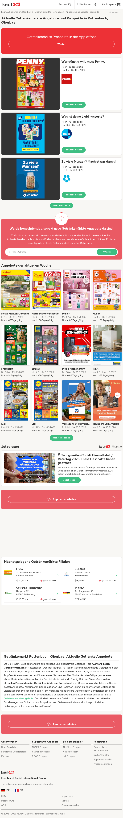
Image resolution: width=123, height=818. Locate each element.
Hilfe (3, 796)
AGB (3, 805)
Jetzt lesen (69, 480)
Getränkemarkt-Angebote (18, 698)
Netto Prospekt (70, 751)
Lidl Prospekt (69, 756)
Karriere (5, 756)
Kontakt (65, 800)
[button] (61, 84)
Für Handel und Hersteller (14, 751)
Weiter (61, 43)
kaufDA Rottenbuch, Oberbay (16, 12)
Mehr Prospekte (61, 205)
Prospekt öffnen (73, 104)
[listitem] (15, 295)
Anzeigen (116, 12)
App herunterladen (103, 759)
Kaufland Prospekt (41, 751)
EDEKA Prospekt (40, 747)
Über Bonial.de (8, 747)
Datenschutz (87, 243)
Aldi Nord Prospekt (72, 747)
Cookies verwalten (71, 805)
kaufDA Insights (101, 755)
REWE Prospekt (40, 756)
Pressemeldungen (103, 764)
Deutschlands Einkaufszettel (101, 749)
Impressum (67, 796)
